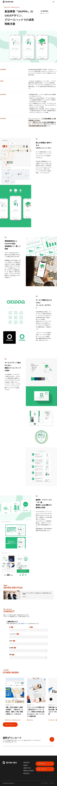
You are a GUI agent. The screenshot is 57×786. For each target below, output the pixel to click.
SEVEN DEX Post (41, 763)
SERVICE (26, 762)
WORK (25, 765)
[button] (51, 699)
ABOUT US (26, 768)
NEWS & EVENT (28, 770)
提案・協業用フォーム (23, 623)
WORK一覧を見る (9, 724)
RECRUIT (26, 773)
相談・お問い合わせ (42, 769)
